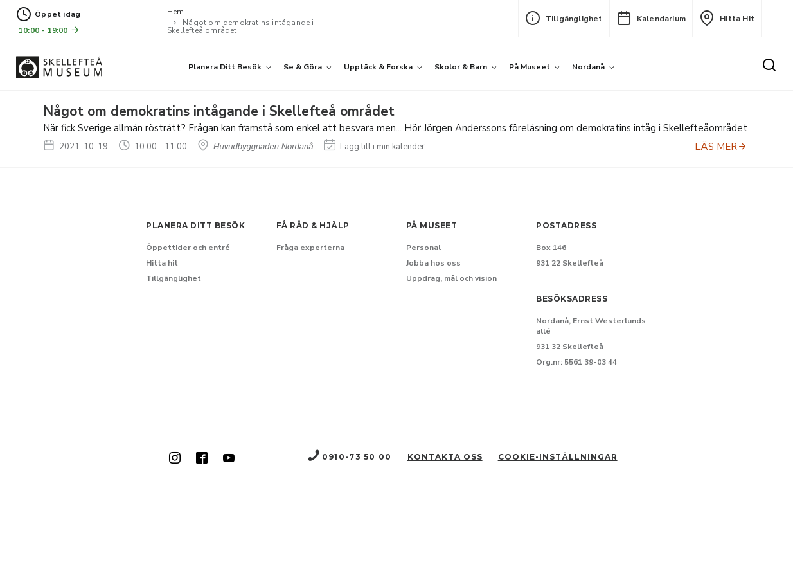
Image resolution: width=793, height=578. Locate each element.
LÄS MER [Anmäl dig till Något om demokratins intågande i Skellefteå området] (721, 146)
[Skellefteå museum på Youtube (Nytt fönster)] (229, 459)
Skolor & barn (460, 67)
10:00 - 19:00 (49, 29)
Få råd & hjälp (313, 225)
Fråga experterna (310, 247)
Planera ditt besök (225, 67)
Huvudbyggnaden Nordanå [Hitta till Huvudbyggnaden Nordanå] (255, 146)
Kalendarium (651, 18)
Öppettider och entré (188, 247)
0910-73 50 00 (349, 457)
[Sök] (769, 65)
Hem (175, 11)
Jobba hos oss (433, 263)
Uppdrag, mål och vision (451, 278)
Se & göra (302, 67)
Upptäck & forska (378, 67)
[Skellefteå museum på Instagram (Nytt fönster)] (175, 459)
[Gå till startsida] (59, 67)
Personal (423, 247)
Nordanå (588, 67)
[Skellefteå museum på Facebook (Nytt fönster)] (202, 459)
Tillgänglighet (564, 18)
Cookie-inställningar (558, 457)
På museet (529, 67)
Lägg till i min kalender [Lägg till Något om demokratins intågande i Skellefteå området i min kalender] (374, 146)
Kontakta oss (445, 457)
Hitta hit (726, 18)
